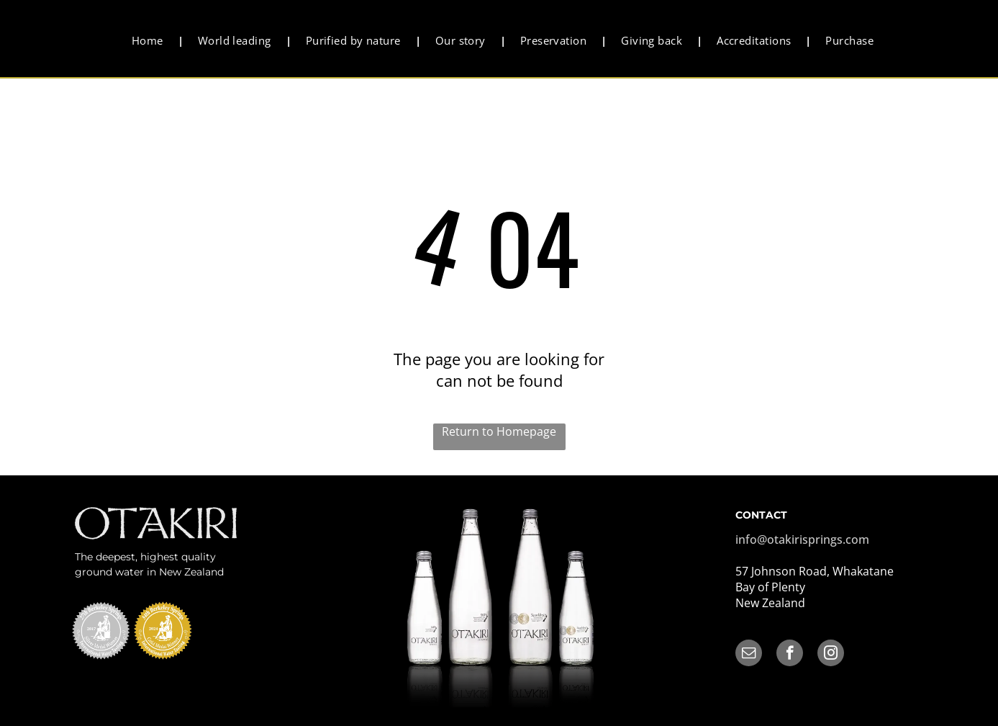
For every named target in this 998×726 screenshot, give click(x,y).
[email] (748, 655)
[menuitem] (150, 40)
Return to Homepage (499, 431)
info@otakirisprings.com (802, 539)
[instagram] (830, 655)
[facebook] (789, 655)
